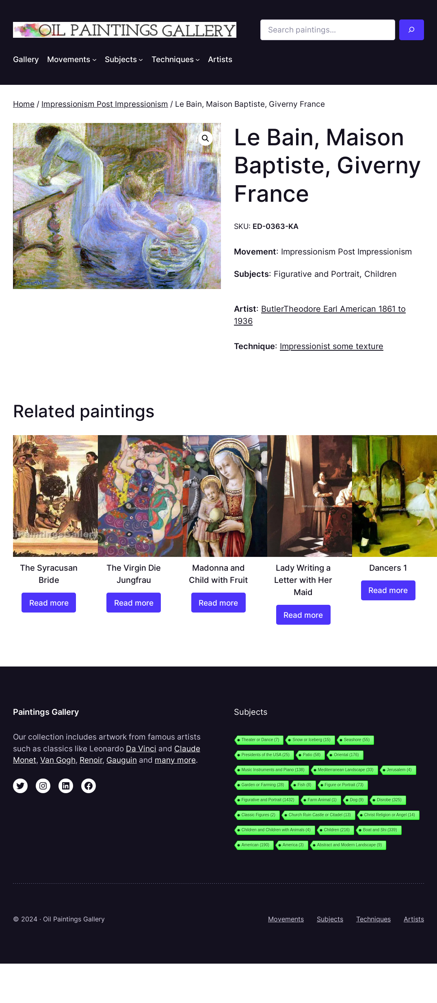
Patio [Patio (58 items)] (311, 755)
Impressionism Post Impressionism (104, 103)
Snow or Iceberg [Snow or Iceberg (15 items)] (311, 740)
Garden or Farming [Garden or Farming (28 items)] (263, 785)
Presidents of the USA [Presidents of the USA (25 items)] (266, 755)
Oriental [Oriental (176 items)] (346, 755)
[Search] (411, 29)
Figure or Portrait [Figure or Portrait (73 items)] (344, 785)
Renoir (91, 759)
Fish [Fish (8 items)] (305, 785)
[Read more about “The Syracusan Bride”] (49, 603)
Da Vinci (141, 748)
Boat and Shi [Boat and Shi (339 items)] (380, 830)
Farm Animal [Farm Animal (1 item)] (322, 800)
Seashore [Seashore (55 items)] (357, 740)
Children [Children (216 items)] (337, 830)
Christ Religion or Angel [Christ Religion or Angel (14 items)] (389, 815)
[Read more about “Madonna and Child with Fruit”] (218, 603)
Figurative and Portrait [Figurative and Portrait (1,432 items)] (268, 800)
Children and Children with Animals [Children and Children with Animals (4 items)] (276, 830)
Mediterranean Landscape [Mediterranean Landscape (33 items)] (346, 770)
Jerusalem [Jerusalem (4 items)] (399, 770)
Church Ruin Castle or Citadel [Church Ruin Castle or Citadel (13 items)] (320, 815)
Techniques (373, 919)
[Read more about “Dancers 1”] (388, 590)
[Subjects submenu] (140, 59)
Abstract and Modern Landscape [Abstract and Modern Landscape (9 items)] (349, 845)
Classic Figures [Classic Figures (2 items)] (258, 815)
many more (175, 759)
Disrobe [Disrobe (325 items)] (389, 800)
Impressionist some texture (331, 346)
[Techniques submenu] (197, 59)
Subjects (330, 919)
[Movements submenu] (94, 59)
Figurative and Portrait (316, 274)
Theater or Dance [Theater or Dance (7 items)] (260, 740)
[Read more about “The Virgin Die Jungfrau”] (133, 603)
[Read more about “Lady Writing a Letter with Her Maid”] (303, 615)
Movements (286, 919)
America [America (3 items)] (293, 845)
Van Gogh (58, 759)
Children (380, 274)
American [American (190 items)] (255, 845)
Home (24, 103)
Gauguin (121, 759)
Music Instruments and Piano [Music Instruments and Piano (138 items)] (273, 770)
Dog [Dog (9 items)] (356, 800)
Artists (414, 919)
